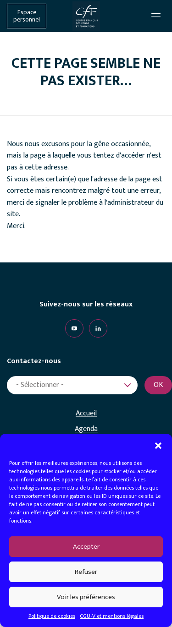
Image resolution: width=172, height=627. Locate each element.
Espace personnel (26, 16)
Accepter (86, 546)
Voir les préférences (86, 597)
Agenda (86, 429)
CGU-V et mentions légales (112, 616)
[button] (158, 445)
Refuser (86, 572)
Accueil (86, 413)
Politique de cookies (51, 616)
